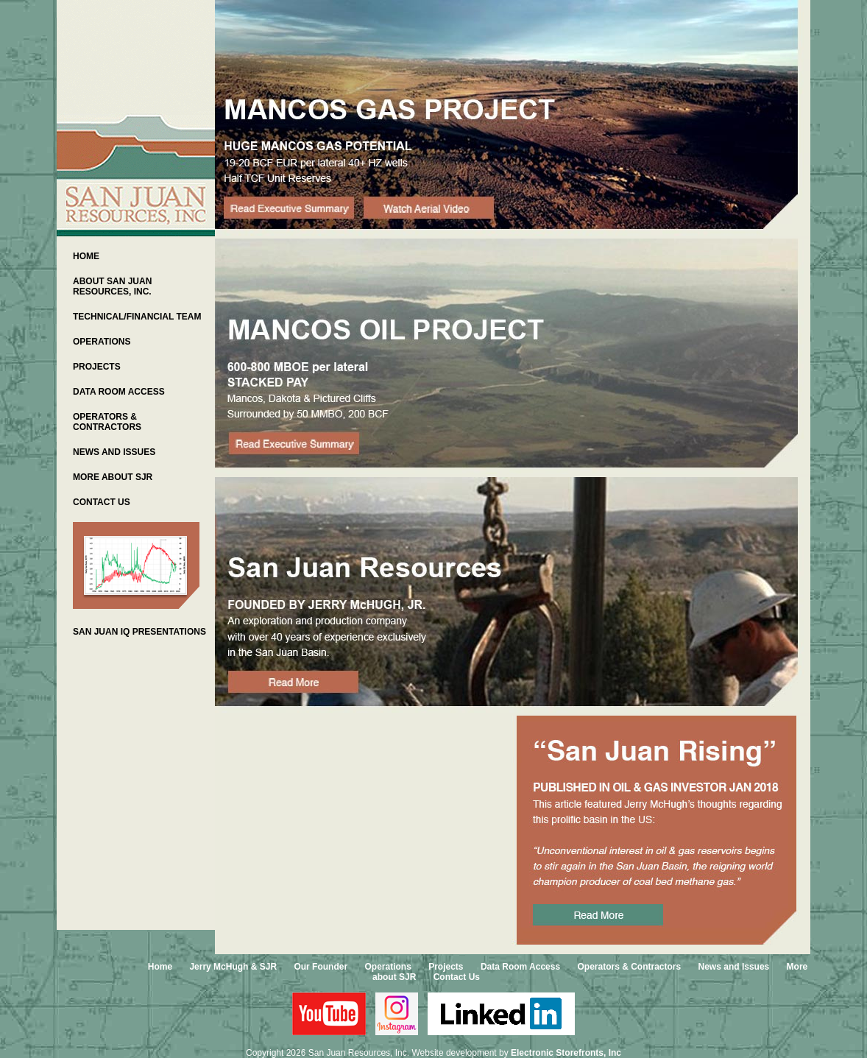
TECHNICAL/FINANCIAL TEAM (137, 316)
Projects (445, 967)
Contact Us (457, 977)
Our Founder (320, 967)
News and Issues (734, 967)
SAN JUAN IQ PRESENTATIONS (139, 632)
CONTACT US (101, 502)
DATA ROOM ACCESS (119, 392)
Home (160, 967)
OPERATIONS (101, 341)
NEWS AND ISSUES (114, 452)
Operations (387, 967)
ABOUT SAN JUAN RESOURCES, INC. (112, 286)
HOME (86, 256)
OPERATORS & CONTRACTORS (107, 422)
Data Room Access (520, 967)
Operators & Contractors (629, 967)
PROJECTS (97, 367)
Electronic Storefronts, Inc (566, 1053)
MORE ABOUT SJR (112, 477)
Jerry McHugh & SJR (233, 967)
